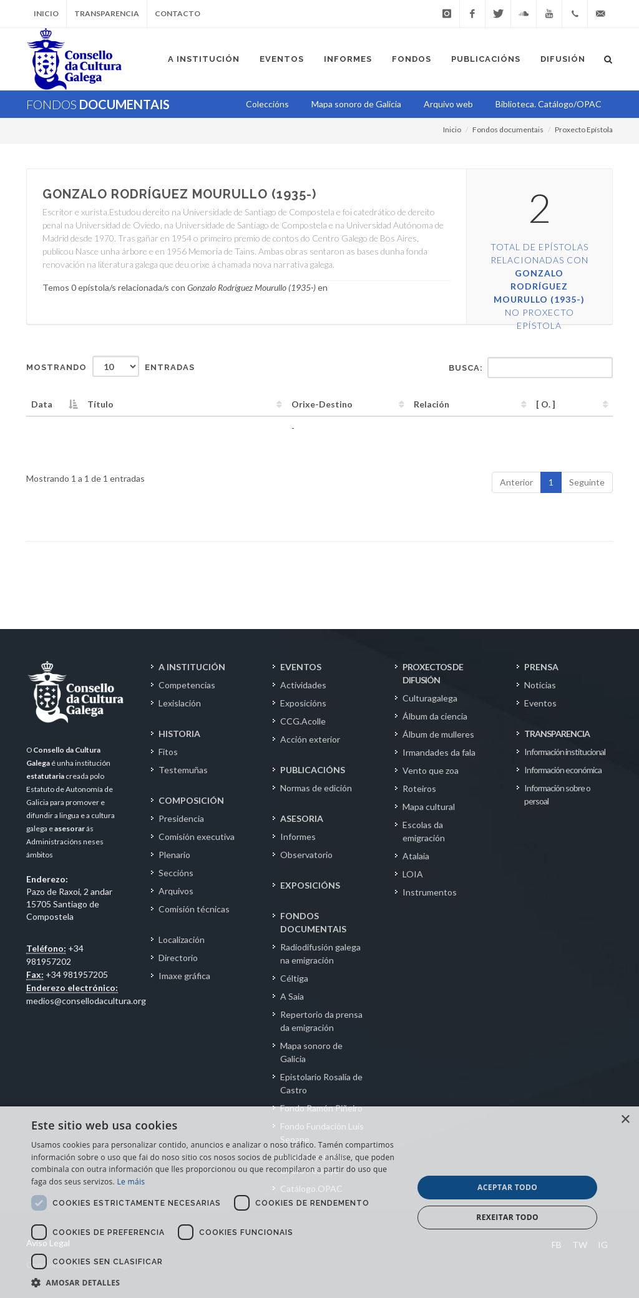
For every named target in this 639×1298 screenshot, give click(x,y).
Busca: (531, 367)
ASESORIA (301, 818)
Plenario (174, 854)
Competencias (187, 685)
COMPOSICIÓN (191, 800)
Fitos (168, 751)
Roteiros (419, 788)
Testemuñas (183, 769)
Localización (182, 939)
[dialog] (319, 1202)
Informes (298, 836)
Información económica (563, 769)
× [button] (625, 1120)
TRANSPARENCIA (557, 733)
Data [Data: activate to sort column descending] (41, 404)
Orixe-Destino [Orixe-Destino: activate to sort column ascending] (322, 404)
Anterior (516, 482)
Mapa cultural (428, 806)
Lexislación (180, 703)
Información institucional (564, 751)
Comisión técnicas (194, 909)
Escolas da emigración (423, 831)
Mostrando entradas (110, 366)
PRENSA (541, 666)
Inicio (46, 13)
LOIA (412, 874)
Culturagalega (429, 698)
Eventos (540, 703)
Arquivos (176, 891)
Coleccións (267, 104)
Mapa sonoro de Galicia (311, 1052)
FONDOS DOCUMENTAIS (313, 922)
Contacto (177, 13)
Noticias (540, 685)
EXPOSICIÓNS (310, 885)
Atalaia (415, 856)
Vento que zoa (430, 770)
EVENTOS (300, 666)
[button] (216, 1282)
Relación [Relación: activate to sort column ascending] (431, 404)
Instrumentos (429, 892)
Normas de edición (316, 788)
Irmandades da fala (439, 752)
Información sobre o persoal (557, 794)
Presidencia (181, 818)
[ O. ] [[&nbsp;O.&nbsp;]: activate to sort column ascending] (545, 404)
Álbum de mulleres (438, 734)
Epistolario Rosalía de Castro (321, 1083)
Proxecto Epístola (584, 129)
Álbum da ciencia (434, 716)
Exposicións (303, 703)
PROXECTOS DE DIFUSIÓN (432, 673)
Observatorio (306, 854)
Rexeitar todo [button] (507, 1217)
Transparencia (106, 13)
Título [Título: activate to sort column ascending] (100, 404)
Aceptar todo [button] (507, 1187)
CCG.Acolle (303, 721)
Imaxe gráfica (184, 975)
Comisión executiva (197, 836)
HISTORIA (179, 733)
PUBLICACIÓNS (312, 769)
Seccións (176, 872)
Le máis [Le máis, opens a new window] (131, 1181)
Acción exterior (310, 739)
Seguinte (587, 482)
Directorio (178, 957)
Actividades (303, 685)
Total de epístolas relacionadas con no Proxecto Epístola (539, 286)
